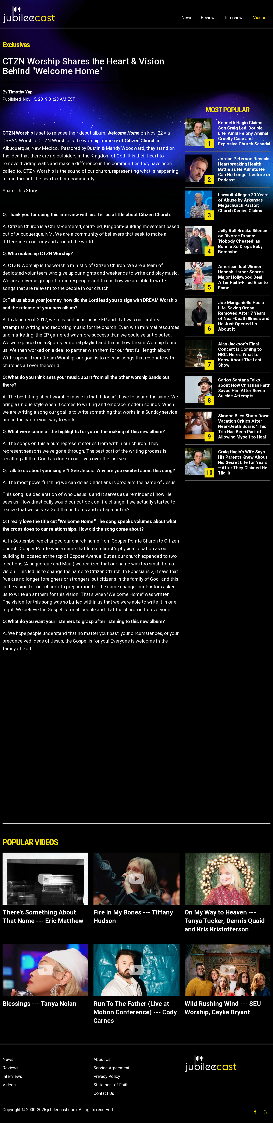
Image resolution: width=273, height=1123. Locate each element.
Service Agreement (111, 1067)
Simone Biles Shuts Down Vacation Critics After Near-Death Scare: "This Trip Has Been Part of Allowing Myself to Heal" (244, 426)
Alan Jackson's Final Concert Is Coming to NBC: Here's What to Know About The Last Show (240, 354)
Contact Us (103, 1093)
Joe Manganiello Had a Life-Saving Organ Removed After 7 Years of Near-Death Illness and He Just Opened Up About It (243, 316)
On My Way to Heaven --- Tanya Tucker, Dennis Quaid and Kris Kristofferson (225, 921)
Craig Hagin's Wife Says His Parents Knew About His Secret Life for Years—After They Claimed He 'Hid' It (242, 462)
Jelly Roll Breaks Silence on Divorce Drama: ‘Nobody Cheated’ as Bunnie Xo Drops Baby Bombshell (242, 241)
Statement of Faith (110, 1084)
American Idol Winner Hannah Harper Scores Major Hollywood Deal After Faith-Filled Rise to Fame (243, 277)
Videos (259, 17)
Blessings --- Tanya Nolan (40, 1003)
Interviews (235, 17)
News (186, 17)
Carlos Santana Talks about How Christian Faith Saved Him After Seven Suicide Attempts (244, 387)
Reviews (209, 17)
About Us (101, 1059)
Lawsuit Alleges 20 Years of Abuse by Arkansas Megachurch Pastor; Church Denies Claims (243, 202)
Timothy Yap (20, 92)
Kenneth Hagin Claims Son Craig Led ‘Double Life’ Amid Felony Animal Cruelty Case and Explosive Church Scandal (244, 133)
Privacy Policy (106, 1076)
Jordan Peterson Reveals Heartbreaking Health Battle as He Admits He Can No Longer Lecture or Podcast (244, 169)
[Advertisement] (227, 79)
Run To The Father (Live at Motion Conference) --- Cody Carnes (135, 1012)
